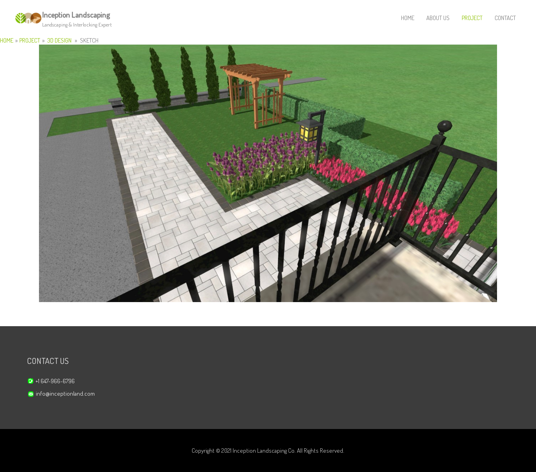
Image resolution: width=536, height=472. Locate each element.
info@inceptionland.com (65, 393)
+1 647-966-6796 (55, 381)
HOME (407, 18)
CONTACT (505, 18)
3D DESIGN (59, 40)
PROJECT (472, 18)
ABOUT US (438, 18)
